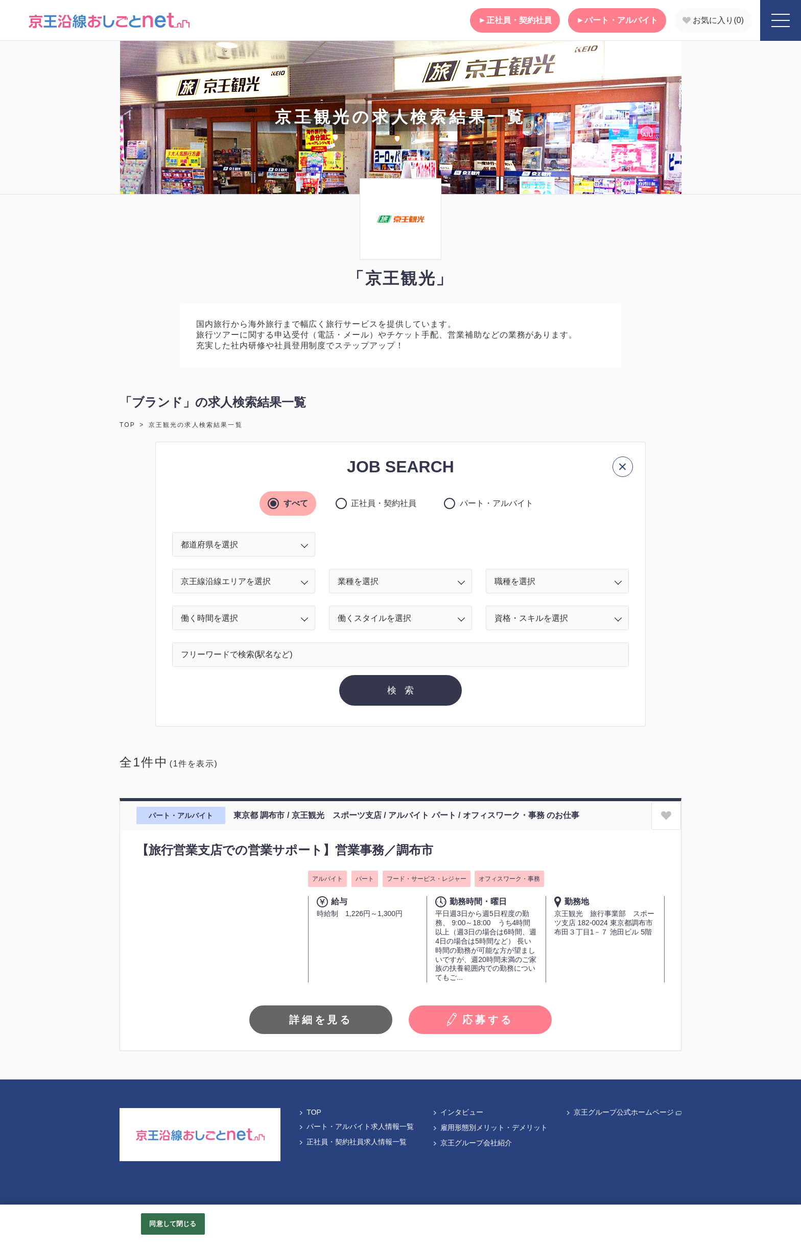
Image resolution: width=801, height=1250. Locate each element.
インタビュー (457, 1112)
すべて (293, 503)
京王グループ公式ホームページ (623, 1112)
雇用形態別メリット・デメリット (490, 1127)
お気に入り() (713, 20)
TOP (127, 424)
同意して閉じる (172, 1224)
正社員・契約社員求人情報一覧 (352, 1142)
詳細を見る (320, 1019)
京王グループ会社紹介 (472, 1143)
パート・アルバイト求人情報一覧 (356, 1126)
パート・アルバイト (617, 20)
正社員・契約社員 (515, 20)
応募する (480, 1019)
